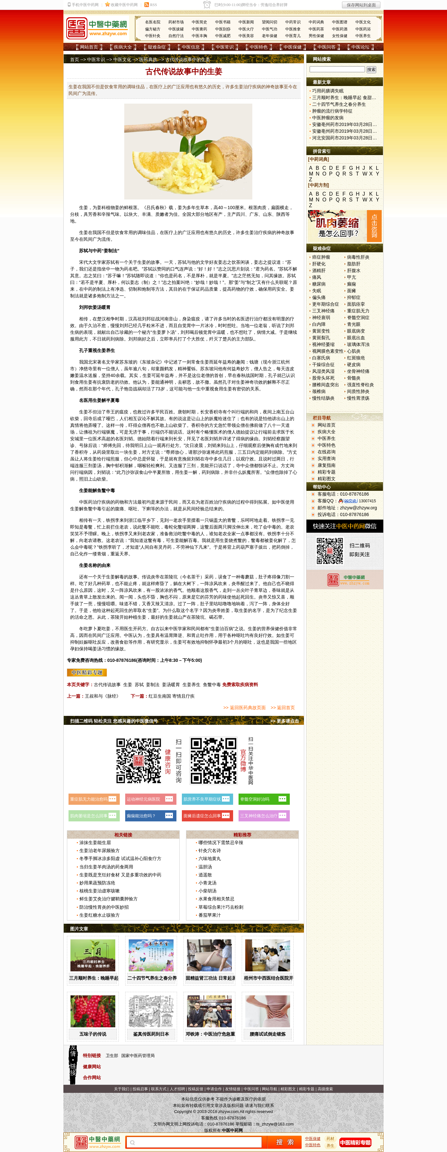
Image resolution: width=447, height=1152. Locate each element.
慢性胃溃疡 (358, 398)
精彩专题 (327, 471)
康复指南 (327, 465)
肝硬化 (319, 263)
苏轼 (139, 684)
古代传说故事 (107, 684)
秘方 (146, 332)
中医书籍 (223, 22)
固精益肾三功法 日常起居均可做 (218, 978)
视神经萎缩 (323, 344)
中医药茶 (316, 29)
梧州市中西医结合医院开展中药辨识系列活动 (289, 978)
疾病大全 (123, 47)
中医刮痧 (223, 29)
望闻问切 (269, 22)
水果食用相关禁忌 (216, 898)
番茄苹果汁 (210, 915)
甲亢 (351, 277)
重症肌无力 (358, 310)
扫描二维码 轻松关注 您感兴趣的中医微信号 (114, 721)
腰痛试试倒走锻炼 (268, 1034)
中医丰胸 (199, 36)
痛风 (316, 277)
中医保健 (293, 47)
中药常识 (293, 22)
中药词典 (316, 22)
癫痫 (351, 283)
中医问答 (327, 47)
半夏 (222, 275)
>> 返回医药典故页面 (244, 707)
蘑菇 (249, 576)
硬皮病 (354, 364)
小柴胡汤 (207, 890)
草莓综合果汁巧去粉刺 (221, 907)
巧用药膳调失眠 (328, 90)
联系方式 (159, 1089)
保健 (274, 628)
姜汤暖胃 (171, 684)
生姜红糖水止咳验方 (99, 915)
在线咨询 (327, 451)
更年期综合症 (325, 304)
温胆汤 (205, 866)
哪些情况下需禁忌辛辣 (221, 842)
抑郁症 (354, 297)
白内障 (319, 324)
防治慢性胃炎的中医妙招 (104, 907)
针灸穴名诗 (210, 850)
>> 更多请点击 (284, 721)
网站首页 (89, 47)
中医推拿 (293, 29)
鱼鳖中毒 (212, 684)
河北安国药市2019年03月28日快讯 (346, 137)
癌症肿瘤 (321, 257)
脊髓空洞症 (358, 317)
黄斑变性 (321, 330)
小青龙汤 (207, 882)
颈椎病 (319, 391)
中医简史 (199, 22)
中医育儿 (293, 36)
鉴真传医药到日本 (151, 1034)
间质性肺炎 (358, 391)
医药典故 (148, 59)
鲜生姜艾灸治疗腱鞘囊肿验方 (108, 898)
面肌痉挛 (356, 304)
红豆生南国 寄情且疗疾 (172, 696)
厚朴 (200, 275)
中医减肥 (223, 36)
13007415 (367, 501)
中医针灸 (152, 36)
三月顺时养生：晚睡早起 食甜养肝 (103, 978)
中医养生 (363, 36)
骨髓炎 (354, 377)
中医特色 (259, 47)
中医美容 (246, 36)
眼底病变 (356, 330)
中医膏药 (199, 29)
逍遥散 (205, 874)
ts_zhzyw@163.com (275, 1124)
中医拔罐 (176, 29)
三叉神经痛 (323, 310)
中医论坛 (361, 47)
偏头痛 (319, 297)
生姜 (83, 207)
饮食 (119, 232)
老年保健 (269, 36)
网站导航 (269, 1089)
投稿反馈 (195, 1089)
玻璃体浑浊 (358, 344)
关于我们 (121, 1089)
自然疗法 (176, 36)
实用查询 (327, 458)
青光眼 (354, 324)
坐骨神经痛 (358, 371)
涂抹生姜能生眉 (95, 842)
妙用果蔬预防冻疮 (97, 882)
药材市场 (176, 22)
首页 (74, 59)
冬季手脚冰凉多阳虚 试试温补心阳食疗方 (120, 858)
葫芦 (244, 547)
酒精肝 (319, 270)
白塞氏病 (321, 357)
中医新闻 (246, 22)
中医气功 (269, 29)
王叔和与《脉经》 (103, 696)
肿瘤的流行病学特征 (332, 111)
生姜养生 (191, 684)
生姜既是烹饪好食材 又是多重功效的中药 (120, 874)
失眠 (316, 290)
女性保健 (339, 36)
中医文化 (363, 22)
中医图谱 (339, 22)
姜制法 (152, 684)
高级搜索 (325, 1089)
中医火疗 (246, 29)
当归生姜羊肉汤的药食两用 (106, 866)
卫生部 (112, 1055)
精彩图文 (327, 478)
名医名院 (152, 22)
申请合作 (214, 1089)
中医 (83, 502)
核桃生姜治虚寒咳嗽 (99, 890)
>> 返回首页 (283, 707)
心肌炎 (354, 351)
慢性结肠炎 (323, 398)
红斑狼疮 (356, 357)
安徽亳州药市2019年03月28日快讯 (346, 124)
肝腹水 (354, 270)
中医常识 (225, 47)
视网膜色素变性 (328, 351)
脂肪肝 (354, 263)
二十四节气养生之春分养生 (154, 978)
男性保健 (316, 36)
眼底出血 (356, 337)
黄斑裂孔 (321, 337)
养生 (110, 350)
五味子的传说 (92, 1034)
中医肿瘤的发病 (328, 117)
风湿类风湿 (323, 371)
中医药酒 (339, 29)
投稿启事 (140, 1089)
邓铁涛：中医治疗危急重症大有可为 (221, 1034)
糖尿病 (319, 283)
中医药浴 (363, 29)
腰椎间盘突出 (325, 384)
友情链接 (232, 1089)
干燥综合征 (323, 364)
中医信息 (191, 47)
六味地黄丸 (210, 858)
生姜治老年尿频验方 (99, 850)
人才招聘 (177, 1089)
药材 (331, 1138)
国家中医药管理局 (138, 1055)
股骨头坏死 (323, 377)
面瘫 (351, 290)
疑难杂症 (157, 47)
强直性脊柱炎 (360, 384)
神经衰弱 (321, 317)
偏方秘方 (152, 29)
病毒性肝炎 (358, 257)
